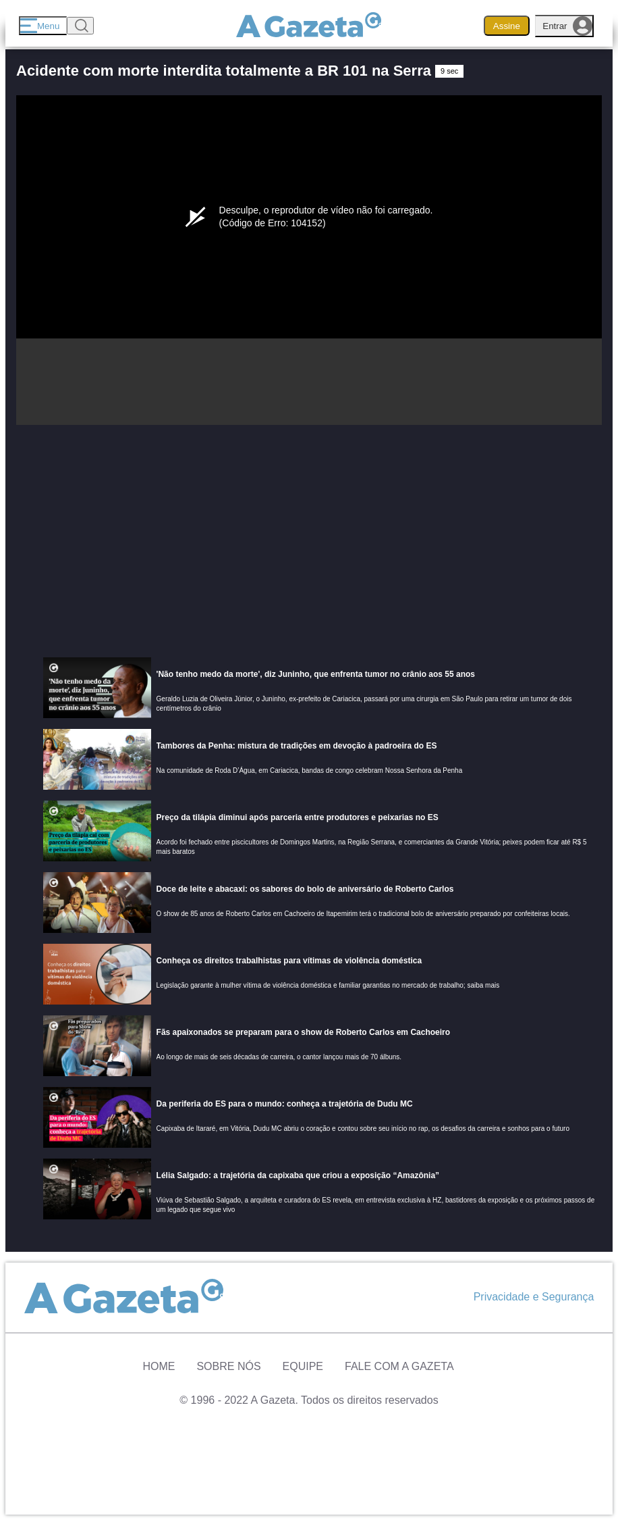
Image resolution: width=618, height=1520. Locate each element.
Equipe (303, 1366)
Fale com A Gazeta (399, 1366)
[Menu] (43, 25)
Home (158, 1366)
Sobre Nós (228, 1366)
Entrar (567, 26)
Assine (506, 26)
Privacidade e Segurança (534, 1296)
